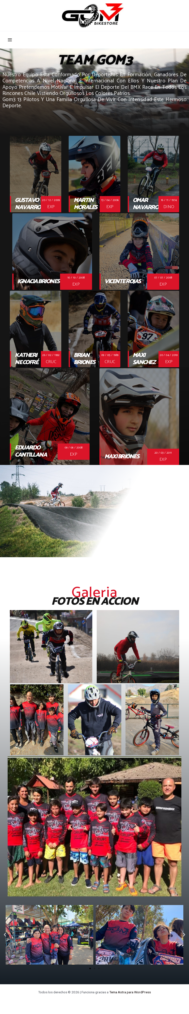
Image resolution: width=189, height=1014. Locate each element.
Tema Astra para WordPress (130, 992)
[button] (90, 968)
